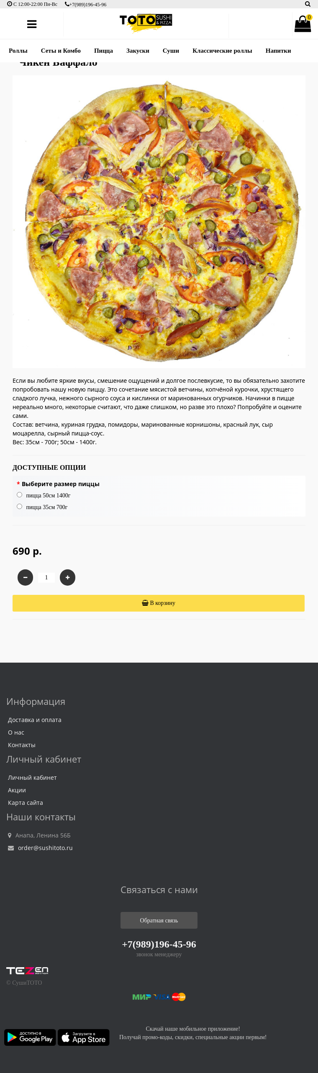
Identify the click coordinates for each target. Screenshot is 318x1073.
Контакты (22, 745)
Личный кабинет (32, 777)
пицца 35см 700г (42, 507)
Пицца (103, 50)
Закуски (137, 50)
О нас (16, 732)
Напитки (278, 50)
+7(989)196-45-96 (86, 5)
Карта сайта (25, 803)
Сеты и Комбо (61, 50)
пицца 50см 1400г (44, 495)
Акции (17, 790)
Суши (171, 50)
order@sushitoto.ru (40, 848)
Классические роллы (222, 50)
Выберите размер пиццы (61, 484)
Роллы (18, 50)
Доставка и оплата (35, 720)
